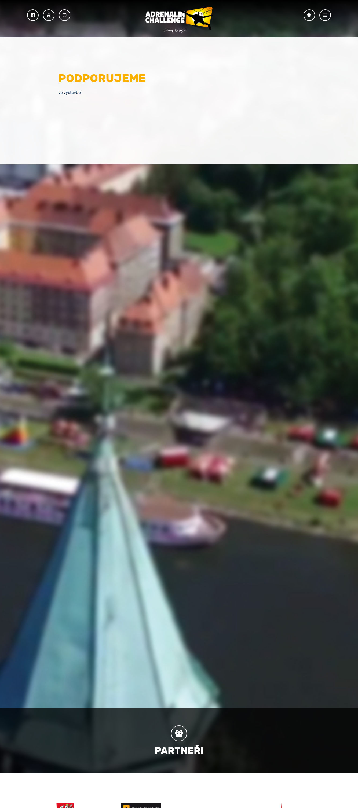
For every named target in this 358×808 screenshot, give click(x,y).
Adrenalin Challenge (179, 19)
